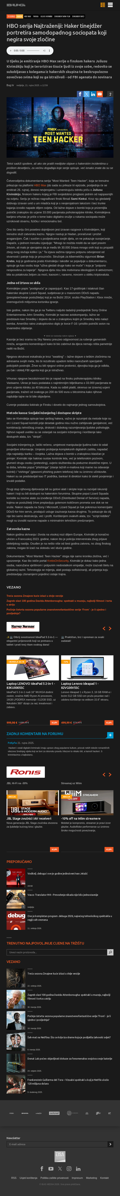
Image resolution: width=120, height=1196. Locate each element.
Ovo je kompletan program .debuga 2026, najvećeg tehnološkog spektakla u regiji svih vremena (70, 918)
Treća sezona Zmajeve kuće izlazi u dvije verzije (35, 596)
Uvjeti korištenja (28, 1178)
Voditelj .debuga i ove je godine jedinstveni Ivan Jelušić (58, 873)
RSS (13, 1178)
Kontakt (104, 1178)
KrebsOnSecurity (57, 560)
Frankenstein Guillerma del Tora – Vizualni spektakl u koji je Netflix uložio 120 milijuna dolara (68, 1081)
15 (23, 1049)
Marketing (91, 1178)
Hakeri (19, 16)
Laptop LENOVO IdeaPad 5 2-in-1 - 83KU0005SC (31, 685)
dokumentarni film (62, 16)
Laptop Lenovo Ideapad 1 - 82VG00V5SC (80, 685)
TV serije (11, 16)
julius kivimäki (46, 16)
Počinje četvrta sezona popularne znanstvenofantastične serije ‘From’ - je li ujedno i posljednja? (69, 1018)
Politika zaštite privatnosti (54, 1178)
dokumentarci (78, 16)
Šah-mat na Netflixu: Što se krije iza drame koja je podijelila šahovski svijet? (69, 1037)
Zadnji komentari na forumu (35, 734)
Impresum (77, 1178)
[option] (32, 680)
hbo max (27, 16)
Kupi (54, 722)
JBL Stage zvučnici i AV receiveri (29, 818)
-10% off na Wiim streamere (81, 818)
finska (35, 16)
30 (23, 1070)
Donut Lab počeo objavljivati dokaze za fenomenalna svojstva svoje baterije (70, 1058)
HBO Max (40, 185)
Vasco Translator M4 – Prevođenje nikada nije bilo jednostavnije (63, 894)
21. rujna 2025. (26, 743)
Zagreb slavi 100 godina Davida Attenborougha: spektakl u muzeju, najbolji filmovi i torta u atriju (69, 996)
